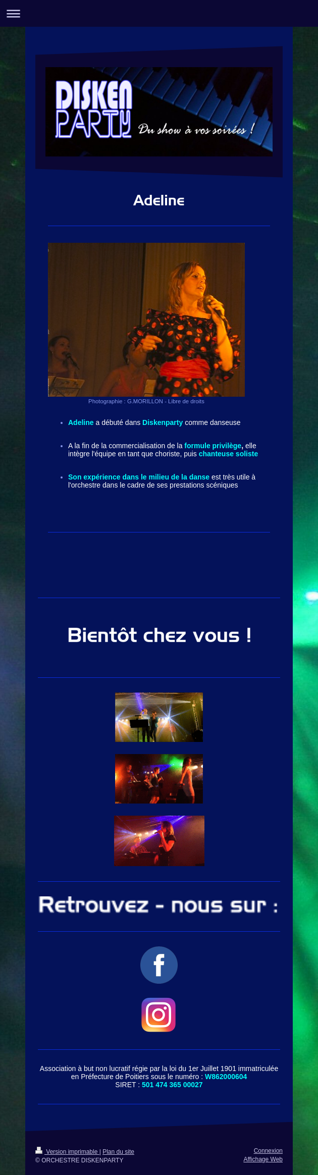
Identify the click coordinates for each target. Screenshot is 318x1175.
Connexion (268, 1150)
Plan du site (118, 1151)
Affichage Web (263, 1159)
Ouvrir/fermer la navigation (159, 13)
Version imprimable (67, 1151)
